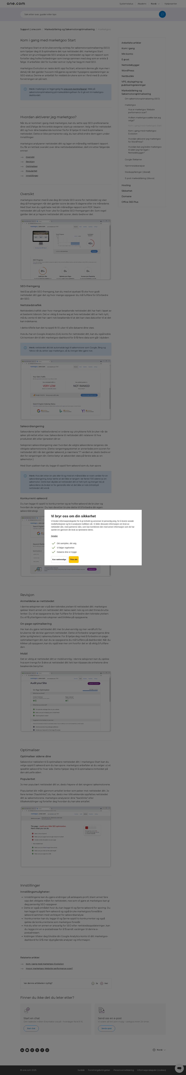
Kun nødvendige (59, 561)
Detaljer (54, 536)
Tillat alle (74, 561)
